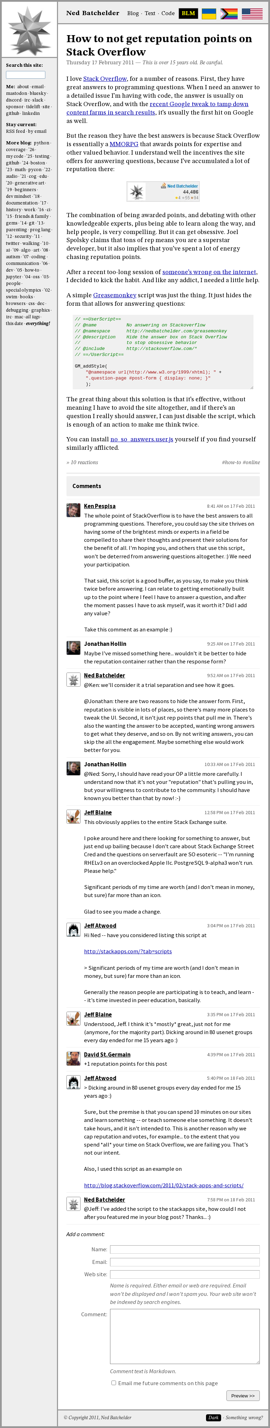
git (31, 223)
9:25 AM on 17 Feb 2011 (231, 644)
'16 (41, 210)
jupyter (13, 277)
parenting (16, 230)
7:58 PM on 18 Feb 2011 (231, 1199)
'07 (26, 257)
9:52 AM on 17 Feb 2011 (231, 675)
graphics (40, 310)
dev (9, 270)
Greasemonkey (114, 295)
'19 (9, 190)
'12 (9, 236)
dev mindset (18, 196)
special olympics (23, 290)
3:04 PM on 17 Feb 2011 (231, 925)
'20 (9, 183)
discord (13, 100)
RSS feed (15, 131)
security (23, 236)
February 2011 (116, 63)
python (41, 143)
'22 (47, 170)
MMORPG (124, 144)
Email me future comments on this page (164, 1383)
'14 (23, 223)
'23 (9, 170)
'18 (37, 196)
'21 (23, 176)
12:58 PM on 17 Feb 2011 (230, 812)
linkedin (31, 113)
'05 (19, 270)
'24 (25, 163)
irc (27, 100)
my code (15, 156)
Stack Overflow (105, 79)
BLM (188, 14)
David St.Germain (107, 1054)
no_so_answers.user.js (141, 439)
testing (42, 156)
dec (40, 303)
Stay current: (21, 125)
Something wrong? (244, 1418)
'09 (16, 250)
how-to (32, 270)
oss (36, 277)
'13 (40, 223)
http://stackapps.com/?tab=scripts (128, 951)
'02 (47, 290)
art (36, 250)
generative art (29, 183)
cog (33, 176)
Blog (133, 14)
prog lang (40, 230)
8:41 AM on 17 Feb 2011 (231, 506)
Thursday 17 (81, 63)
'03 (46, 277)
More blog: (19, 143)
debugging (17, 310)
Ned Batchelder (104, 675)
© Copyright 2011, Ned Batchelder (97, 1418)
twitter (13, 243)
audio (12, 176)
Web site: (95, 1274)
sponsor (15, 107)
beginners (25, 190)
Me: (11, 87)
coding (38, 257)
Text (149, 14)
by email (37, 131)
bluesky (38, 93)
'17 (43, 203)
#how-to (231, 463)
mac (18, 317)
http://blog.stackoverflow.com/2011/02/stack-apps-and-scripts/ (164, 1185)
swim (11, 297)
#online (251, 463)
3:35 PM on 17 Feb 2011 (231, 1014)
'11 (37, 236)
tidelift (33, 107)
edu (43, 176)
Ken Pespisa (100, 506)
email (38, 87)
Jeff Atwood (100, 925)
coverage (16, 150)
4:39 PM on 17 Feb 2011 (231, 1054)
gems (12, 223)
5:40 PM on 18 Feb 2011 (231, 1078)
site (46, 107)
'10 (45, 243)
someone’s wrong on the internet (209, 272)
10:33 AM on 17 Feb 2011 (230, 764)
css (31, 303)
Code (168, 14)
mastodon (16, 93)
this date (14, 324)
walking (31, 243)
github (12, 113)
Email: (99, 1262)
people (13, 283)
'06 (45, 263)
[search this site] (25, 75)
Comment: (94, 1314)
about (23, 87)
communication (22, 263)
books (26, 297)
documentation (22, 203)
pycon (34, 170)
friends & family (32, 216)
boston (38, 163)
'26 (31, 150)
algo (26, 250)
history (13, 210)
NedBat (93, 13)
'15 (9, 216)
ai (8, 250)
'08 (45, 250)
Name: (99, 1249)
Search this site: (24, 65)
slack (37, 100)
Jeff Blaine (98, 812)
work (30, 210)
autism (13, 257)
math (20, 170)
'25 (29, 156)
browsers (16, 303)
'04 (27, 277)
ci (48, 210)
